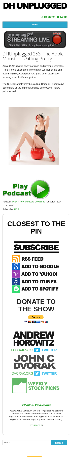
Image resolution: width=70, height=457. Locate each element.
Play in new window (22, 201)
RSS (16, 209)
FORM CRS (36, 425)
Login (63, 16)
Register (49, 16)
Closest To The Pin (36, 227)
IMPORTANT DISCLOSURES (36, 405)
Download (40, 201)
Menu (35, 24)
